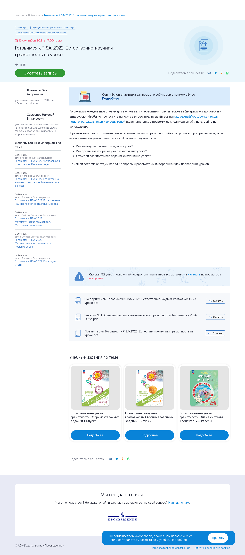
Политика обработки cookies (212, 548)
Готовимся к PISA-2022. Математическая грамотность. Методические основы (33, 222)
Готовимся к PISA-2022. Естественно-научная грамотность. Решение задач (37, 202)
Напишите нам (178, 502)
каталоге (194, 274)
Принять (218, 538)
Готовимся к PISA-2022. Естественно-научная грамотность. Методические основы (37, 182)
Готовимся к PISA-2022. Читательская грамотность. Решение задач (37, 162)
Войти (205, 5)
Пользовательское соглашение (170, 548)
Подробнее (110, 98)
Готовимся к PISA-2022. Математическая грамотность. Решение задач (33, 243)
